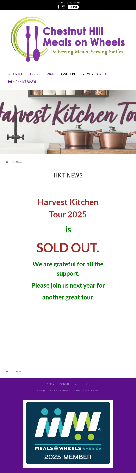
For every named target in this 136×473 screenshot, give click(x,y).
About (101, 74)
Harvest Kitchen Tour (75, 74)
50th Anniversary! (22, 82)
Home (7, 161)
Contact (73, 7)
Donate (49, 74)
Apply (34, 74)
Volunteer (16, 74)
